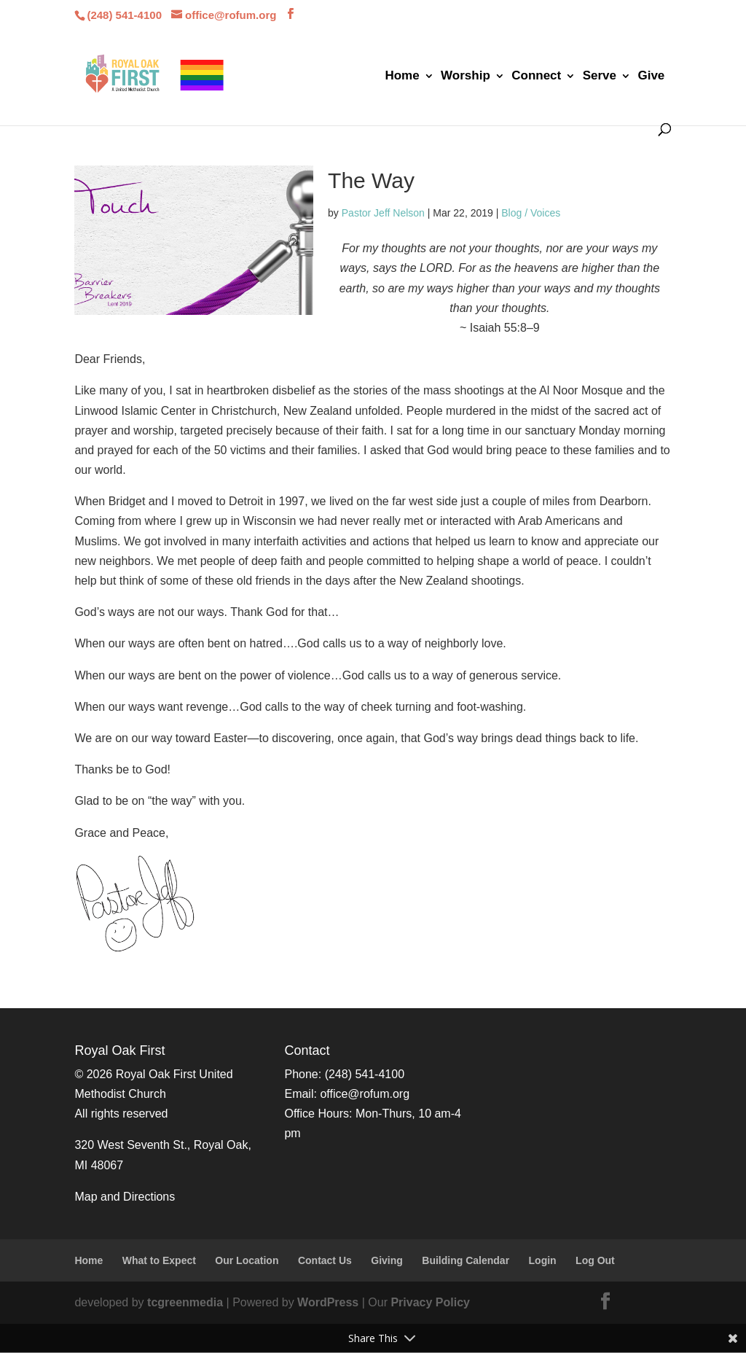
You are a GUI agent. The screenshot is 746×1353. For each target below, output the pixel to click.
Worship (465, 76)
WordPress (327, 1302)
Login (543, 1260)
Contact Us (325, 1260)
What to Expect (159, 1260)
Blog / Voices (530, 213)
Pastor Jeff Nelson (383, 213)
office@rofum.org (364, 1094)
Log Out (595, 1260)
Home (402, 76)
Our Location (246, 1260)
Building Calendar (465, 1260)
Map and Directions (124, 1196)
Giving (387, 1260)
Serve (599, 76)
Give (650, 76)
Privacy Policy (430, 1302)
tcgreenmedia (185, 1302)
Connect (536, 76)
